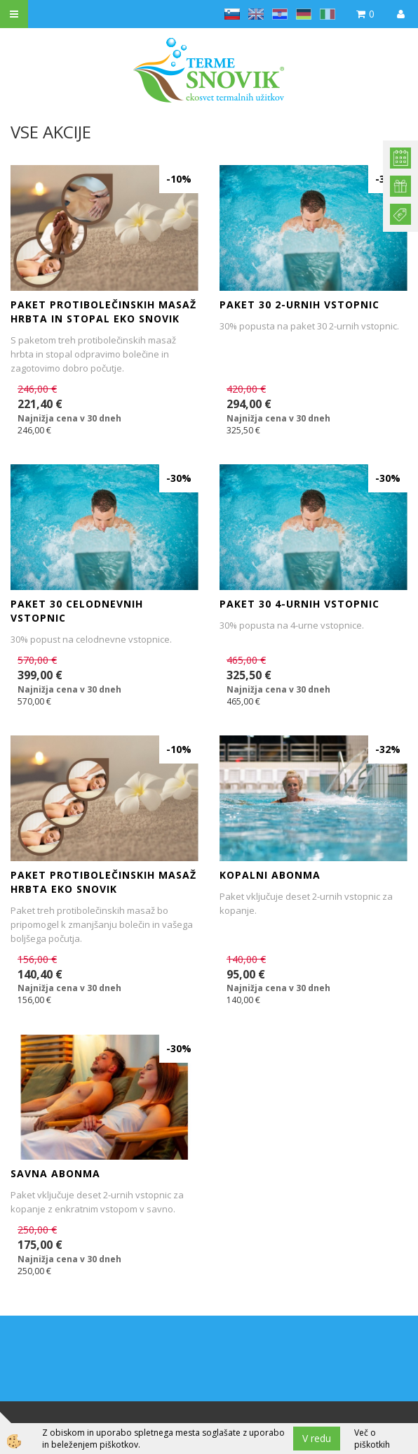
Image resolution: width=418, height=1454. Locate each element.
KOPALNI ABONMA (270, 875)
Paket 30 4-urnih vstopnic (299, 603)
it (327, 14)
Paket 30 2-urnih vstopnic (299, 304)
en (256, 14)
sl (232, 14)
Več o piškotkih (372, 1438)
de (303, 14)
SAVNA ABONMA (55, 1173)
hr (279, 14)
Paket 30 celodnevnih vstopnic (77, 610)
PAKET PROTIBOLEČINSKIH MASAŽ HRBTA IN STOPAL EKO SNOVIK (103, 311)
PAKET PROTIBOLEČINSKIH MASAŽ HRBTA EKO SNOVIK (103, 882)
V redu (316, 1438)
